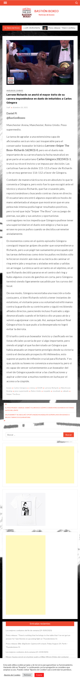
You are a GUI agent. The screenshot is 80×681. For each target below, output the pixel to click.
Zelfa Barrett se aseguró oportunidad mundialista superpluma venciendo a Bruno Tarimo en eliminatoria (37, 416)
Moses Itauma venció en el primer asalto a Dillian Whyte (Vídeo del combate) (37, 657)
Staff (8, 107)
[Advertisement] (40, 464)
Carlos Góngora (20, 388)
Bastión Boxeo (46, 11)
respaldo (46, 391)
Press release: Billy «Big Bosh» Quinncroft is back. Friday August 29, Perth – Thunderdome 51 (37, 645)
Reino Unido (36, 391)
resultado (57, 391)
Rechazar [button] (27, 675)
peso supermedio (21, 391)
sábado (66, 391)
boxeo (9, 388)
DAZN (39, 388)
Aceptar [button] (39, 675)
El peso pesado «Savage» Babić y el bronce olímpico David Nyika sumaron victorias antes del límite (39, 409)
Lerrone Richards (52, 388)
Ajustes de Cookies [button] (12, 675)
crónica (32, 388)
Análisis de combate (14, 90)
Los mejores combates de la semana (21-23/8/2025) (27, 652)
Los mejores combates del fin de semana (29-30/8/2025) (29, 630)
